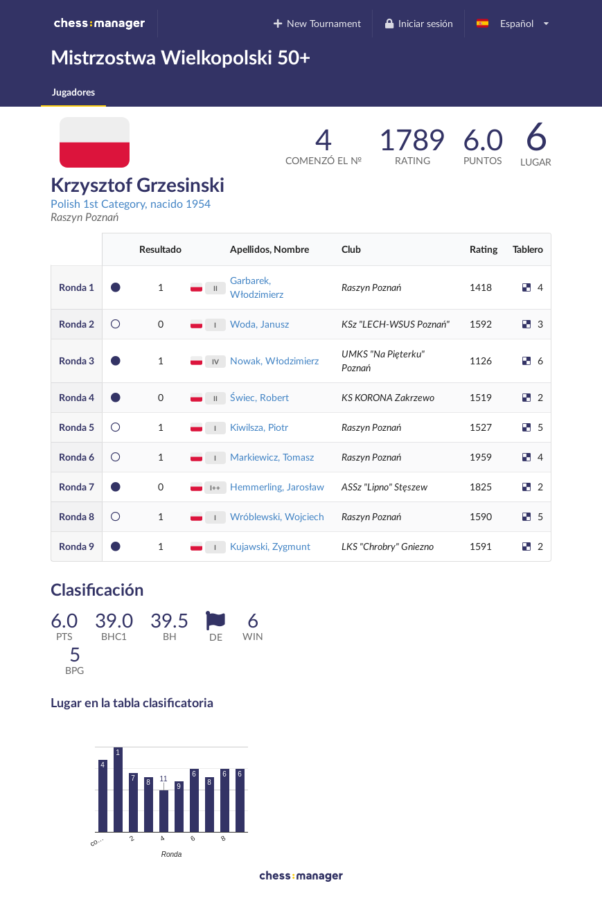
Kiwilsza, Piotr (259, 427)
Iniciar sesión (418, 23)
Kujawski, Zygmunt (270, 546)
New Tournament (317, 23)
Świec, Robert (259, 397)
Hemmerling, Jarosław (277, 486)
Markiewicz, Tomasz (272, 457)
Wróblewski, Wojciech (277, 516)
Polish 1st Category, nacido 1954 (131, 203)
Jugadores (73, 92)
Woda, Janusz (259, 324)
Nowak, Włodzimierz (274, 360)
